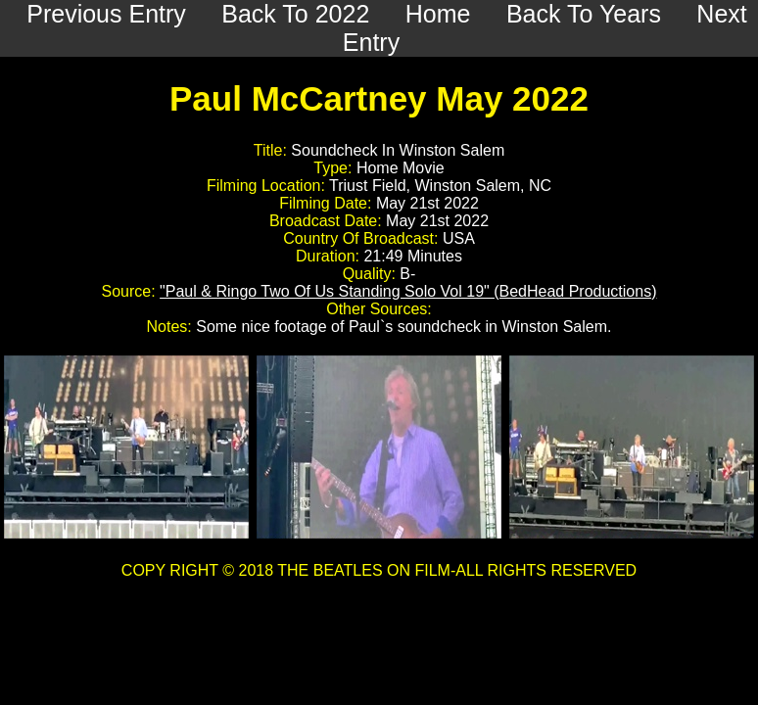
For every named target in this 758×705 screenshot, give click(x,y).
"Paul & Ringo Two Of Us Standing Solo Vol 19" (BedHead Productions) (408, 291)
